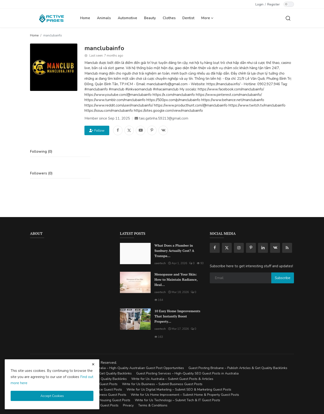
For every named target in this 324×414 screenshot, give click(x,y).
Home (85, 18)
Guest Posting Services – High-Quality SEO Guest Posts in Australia (187, 373)
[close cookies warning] (93, 364)
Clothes (169, 18)
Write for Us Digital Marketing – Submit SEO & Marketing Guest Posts (179, 389)
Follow (97, 130)
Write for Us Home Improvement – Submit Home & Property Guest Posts (185, 394)
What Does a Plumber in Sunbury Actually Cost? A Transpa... (174, 250)
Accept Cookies (52, 396)
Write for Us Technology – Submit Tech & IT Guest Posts (177, 400)
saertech (160, 263)
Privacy (128, 405)
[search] (288, 18)
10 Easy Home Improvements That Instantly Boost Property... (177, 316)
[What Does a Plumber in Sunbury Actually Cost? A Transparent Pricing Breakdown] (135, 253)
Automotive (127, 18)
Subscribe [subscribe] (282, 278)
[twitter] (227, 248)
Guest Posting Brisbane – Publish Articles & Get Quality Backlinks (237, 368)
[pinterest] (251, 248)
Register (273, 4)
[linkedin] (263, 248)
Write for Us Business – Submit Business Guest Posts (162, 384)
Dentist (188, 18)
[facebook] (215, 248)
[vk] (275, 248)
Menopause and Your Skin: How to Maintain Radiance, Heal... (175, 279)
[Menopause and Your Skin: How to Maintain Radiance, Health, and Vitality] (135, 282)
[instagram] (239, 248)
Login (259, 4)
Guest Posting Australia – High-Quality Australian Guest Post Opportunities (127, 368)
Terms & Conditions (152, 405)
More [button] (207, 18)
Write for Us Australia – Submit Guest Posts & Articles (172, 379)
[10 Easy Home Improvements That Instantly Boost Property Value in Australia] (135, 319)
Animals (104, 18)
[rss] (287, 248)
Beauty (150, 18)
